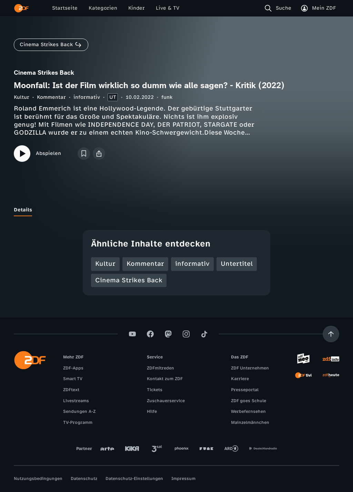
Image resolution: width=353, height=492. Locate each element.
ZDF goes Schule (248, 400)
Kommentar (51, 97)
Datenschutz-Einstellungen (134, 478)
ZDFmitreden (160, 368)
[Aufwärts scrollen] (331, 334)
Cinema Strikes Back (128, 280)
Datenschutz (84, 478)
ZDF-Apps (73, 368)
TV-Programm (77, 422)
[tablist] (176, 210)
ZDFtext (71, 389)
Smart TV (72, 378)
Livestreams (76, 400)
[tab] (23, 210)
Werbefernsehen (248, 411)
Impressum (183, 478)
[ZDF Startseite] (21, 8)
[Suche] (279, 8)
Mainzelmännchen (250, 422)
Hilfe (152, 411)
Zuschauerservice (166, 400)
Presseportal (245, 389)
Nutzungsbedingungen (38, 478)
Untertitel (237, 264)
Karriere (240, 378)
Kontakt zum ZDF (165, 378)
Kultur (21, 97)
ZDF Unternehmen (250, 368)
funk (166, 97)
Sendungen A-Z (79, 411)
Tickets (154, 389)
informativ (86, 97)
